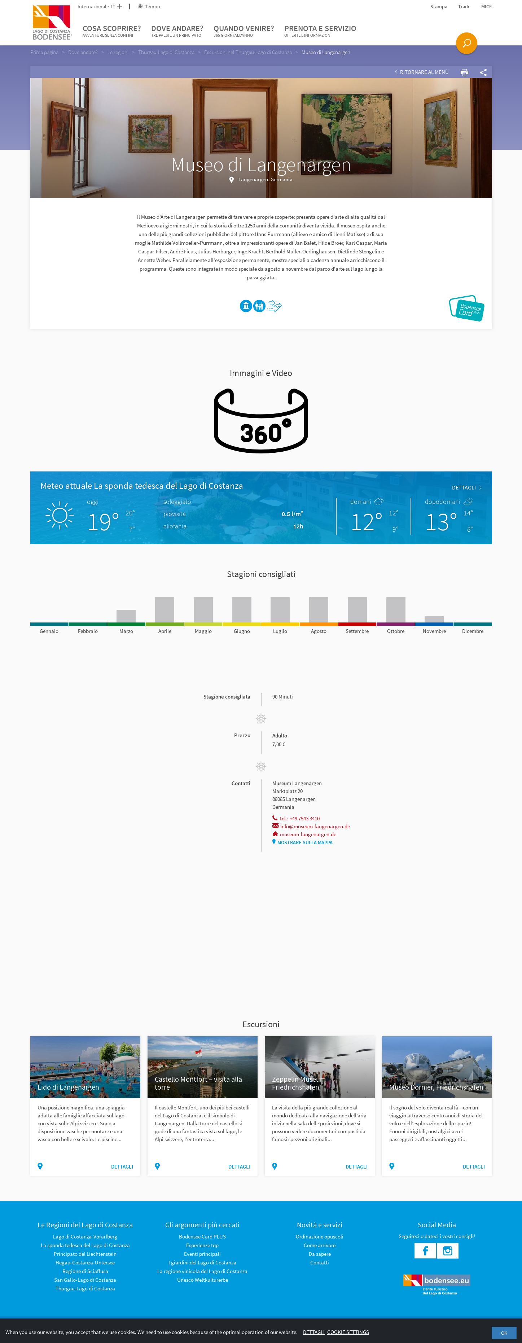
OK (504, 1333)
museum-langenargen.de (304, 834)
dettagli (466, 487)
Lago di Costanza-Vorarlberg (85, 1236)
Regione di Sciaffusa (85, 1271)
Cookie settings (348, 1332)
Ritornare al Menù (422, 71)
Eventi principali (202, 1253)
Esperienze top (202, 1245)
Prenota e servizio (320, 31)
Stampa (438, 6)
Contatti (319, 1262)
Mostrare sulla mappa (302, 842)
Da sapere (320, 1253)
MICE (486, 6)
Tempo (149, 6)
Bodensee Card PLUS (202, 1236)
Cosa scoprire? (112, 31)
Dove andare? (177, 31)
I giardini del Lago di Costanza (202, 1262)
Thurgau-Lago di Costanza (85, 1288)
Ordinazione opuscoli (319, 1236)
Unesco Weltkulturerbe (202, 1279)
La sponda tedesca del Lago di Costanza (85, 1245)
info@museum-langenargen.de (311, 826)
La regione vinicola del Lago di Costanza (202, 1271)
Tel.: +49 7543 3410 (296, 818)
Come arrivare (319, 1245)
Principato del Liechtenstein (85, 1253)
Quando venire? (244, 31)
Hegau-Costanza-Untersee (85, 1262)
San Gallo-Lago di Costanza (85, 1279)
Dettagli (314, 1332)
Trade (464, 6)
